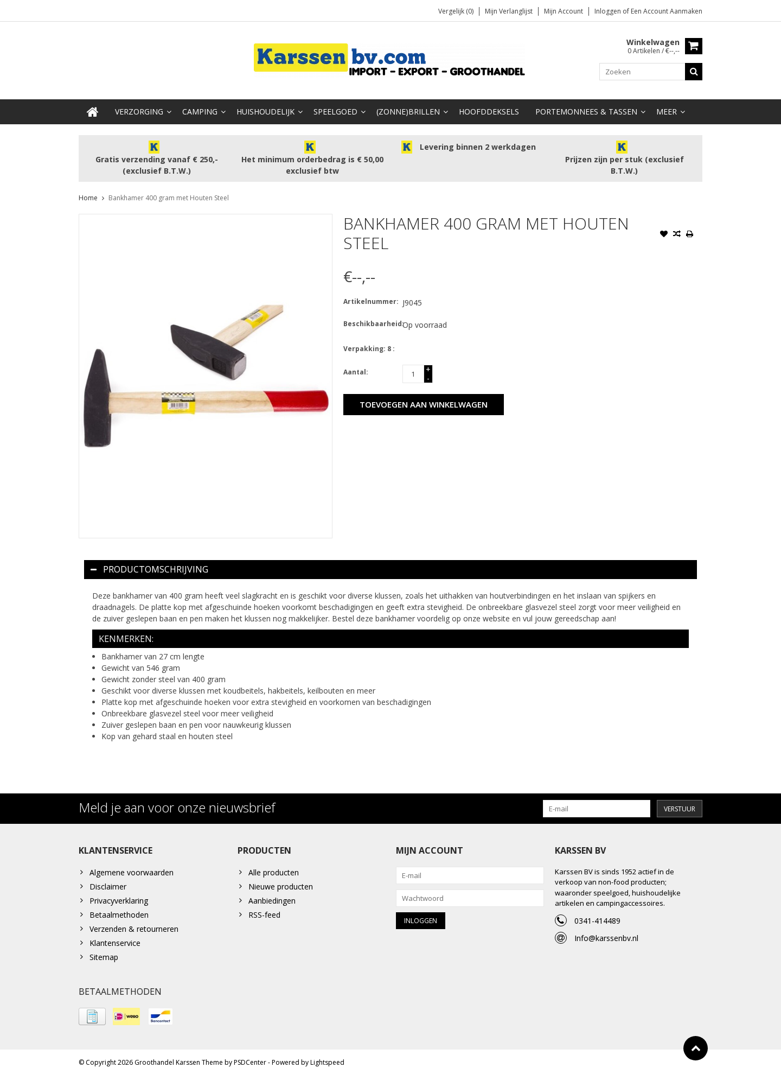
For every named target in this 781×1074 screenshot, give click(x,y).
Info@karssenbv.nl (606, 935)
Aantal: (355, 369)
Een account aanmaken (666, 11)
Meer (666, 109)
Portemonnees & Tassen (586, 109)
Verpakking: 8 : (369, 346)
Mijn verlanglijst (509, 11)
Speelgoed (335, 109)
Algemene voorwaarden (131, 870)
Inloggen (608, 11)
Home (88, 195)
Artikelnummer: (370, 298)
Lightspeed (327, 1060)
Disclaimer (107, 884)
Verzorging (139, 109)
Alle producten (273, 870)
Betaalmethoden (119, 912)
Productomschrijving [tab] (149, 567)
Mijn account (563, 11)
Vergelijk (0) (455, 11)
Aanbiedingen (272, 898)
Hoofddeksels (489, 109)
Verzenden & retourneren (133, 926)
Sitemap (103, 954)
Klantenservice (114, 940)
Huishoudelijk (265, 109)
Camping (199, 109)
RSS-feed (264, 912)
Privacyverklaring (118, 898)
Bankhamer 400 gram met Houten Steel (168, 195)
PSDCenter (250, 1060)
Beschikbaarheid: (370, 321)
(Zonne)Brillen (408, 109)
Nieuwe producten (280, 884)
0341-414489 (597, 918)
